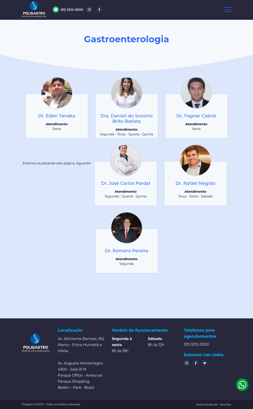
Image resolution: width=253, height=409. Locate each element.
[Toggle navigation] (227, 9)
